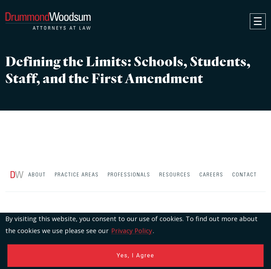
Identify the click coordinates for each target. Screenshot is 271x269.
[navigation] (258, 21)
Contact (244, 174)
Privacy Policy (131, 230)
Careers (211, 174)
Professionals (129, 174)
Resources (175, 174)
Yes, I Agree (136, 255)
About (37, 174)
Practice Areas (77, 174)
